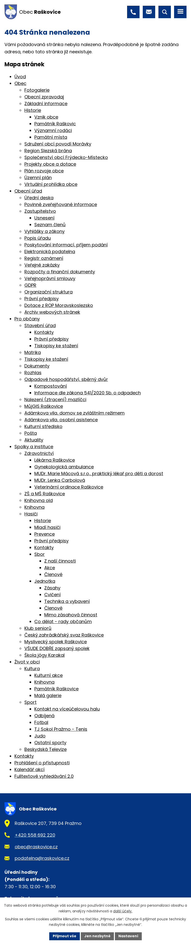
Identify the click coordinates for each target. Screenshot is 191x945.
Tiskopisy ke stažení (56, 346)
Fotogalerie (36, 90)
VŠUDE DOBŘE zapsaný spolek (57, 648)
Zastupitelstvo (40, 211)
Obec (20, 83)
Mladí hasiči (47, 527)
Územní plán (38, 177)
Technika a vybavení (67, 601)
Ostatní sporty (50, 742)
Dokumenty (36, 366)
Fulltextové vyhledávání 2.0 (44, 776)
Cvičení (52, 594)
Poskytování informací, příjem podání (66, 245)
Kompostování (50, 386)
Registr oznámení (43, 258)
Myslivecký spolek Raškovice (55, 642)
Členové (53, 574)
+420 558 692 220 (35, 835)
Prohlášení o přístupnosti (42, 763)
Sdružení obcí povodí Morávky (57, 144)
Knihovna (34, 507)
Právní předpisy (41, 298)
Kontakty (44, 332)
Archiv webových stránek (52, 312)
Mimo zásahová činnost (70, 615)
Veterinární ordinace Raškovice (68, 487)
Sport (30, 702)
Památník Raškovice (56, 689)
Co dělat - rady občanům (63, 621)
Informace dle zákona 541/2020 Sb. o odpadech (87, 393)
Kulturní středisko (43, 426)
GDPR (30, 285)
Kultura (32, 668)
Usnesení (44, 218)
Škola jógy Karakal (44, 655)
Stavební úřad (40, 325)
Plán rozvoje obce (44, 171)
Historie (32, 110)
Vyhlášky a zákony (44, 231)
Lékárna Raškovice (54, 460)
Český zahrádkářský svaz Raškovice (64, 635)
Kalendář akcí (29, 769)
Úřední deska (38, 198)
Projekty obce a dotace (50, 164)
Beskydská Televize (45, 749)
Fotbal (41, 722)
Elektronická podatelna (49, 251)
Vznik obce (46, 117)
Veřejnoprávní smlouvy (49, 278)
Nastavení (128, 936)
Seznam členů (50, 224)
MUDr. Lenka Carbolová (59, 480)
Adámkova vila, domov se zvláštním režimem (74, 413)
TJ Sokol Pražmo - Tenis (60, 729)
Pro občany (27, 319)
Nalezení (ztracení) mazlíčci (55, 399)
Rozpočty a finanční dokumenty (59, 272)
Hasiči (31, 514)
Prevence (44, 534)
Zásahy (52, 588)
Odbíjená (44, 716)
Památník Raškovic (55, 124)
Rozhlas (33, 372)
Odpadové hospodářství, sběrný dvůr (66, 379)
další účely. (122, 911)
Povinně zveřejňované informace (60, 204)
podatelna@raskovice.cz (42, 858)
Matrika (32, 352)
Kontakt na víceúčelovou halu (67, 709)
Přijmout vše (64, 936)
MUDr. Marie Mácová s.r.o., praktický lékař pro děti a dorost (98, 473)
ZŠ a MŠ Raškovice (44, 494)
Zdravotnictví (39, 453)
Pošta (30, 433)
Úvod (20, 76)
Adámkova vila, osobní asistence (61, 420)
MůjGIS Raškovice (43, 406)
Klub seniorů (37, 628)
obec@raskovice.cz (36, 847)
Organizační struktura (48, 292)
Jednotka (44, 581)
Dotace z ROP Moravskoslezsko (58, 305)
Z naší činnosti (60, 561)
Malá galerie (47, 695)
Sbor (39, 554)
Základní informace (45, 103)
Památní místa (50, 137)
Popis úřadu (37, 238)
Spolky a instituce (33, 446)
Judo (40, 736)
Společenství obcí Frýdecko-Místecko (66, 157)
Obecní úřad (28, 191)
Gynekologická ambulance (64, 467)
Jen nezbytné (97, 936)
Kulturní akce (48, 675)
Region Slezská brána (48, 150)
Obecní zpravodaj (44, 97)
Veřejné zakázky (42, 265)
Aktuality (33, 440)
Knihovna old (38, 500)
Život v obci (27, 662)
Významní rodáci (53, 130)
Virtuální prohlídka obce (50, 184)
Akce (49, 568)
